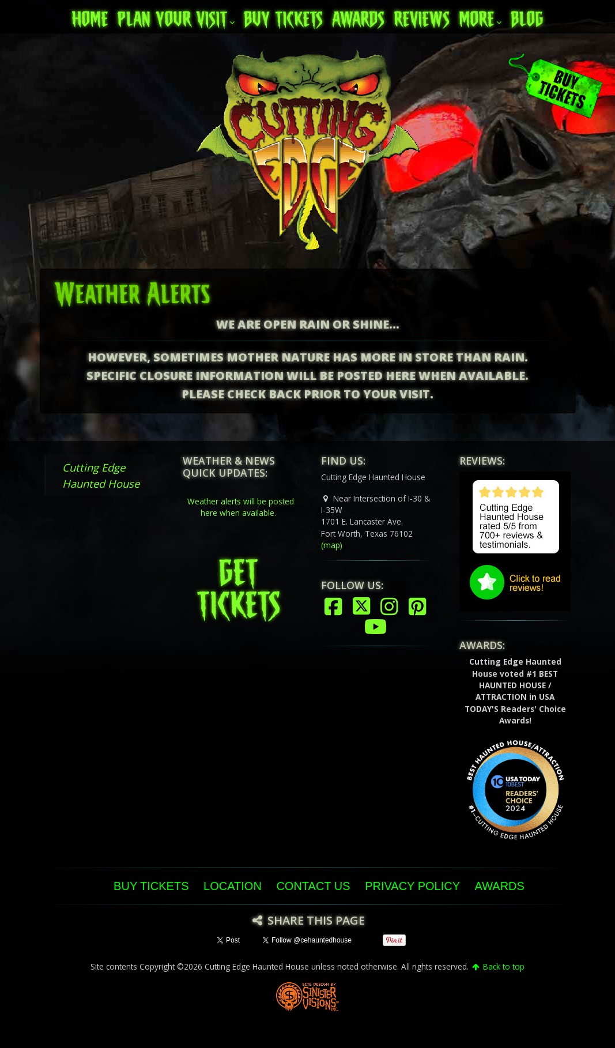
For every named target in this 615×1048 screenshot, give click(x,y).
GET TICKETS (238, 583)
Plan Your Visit (172, 16)
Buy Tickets (283, 16)
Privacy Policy (412, 886)
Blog (527, 16)
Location (232, 886)
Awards (358, 16)
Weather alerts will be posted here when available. (240, 507)
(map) (331, 545)
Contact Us (313, 886)
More (476, 16)
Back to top (498, 966)
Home (89, 16)
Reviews (422, 16)
